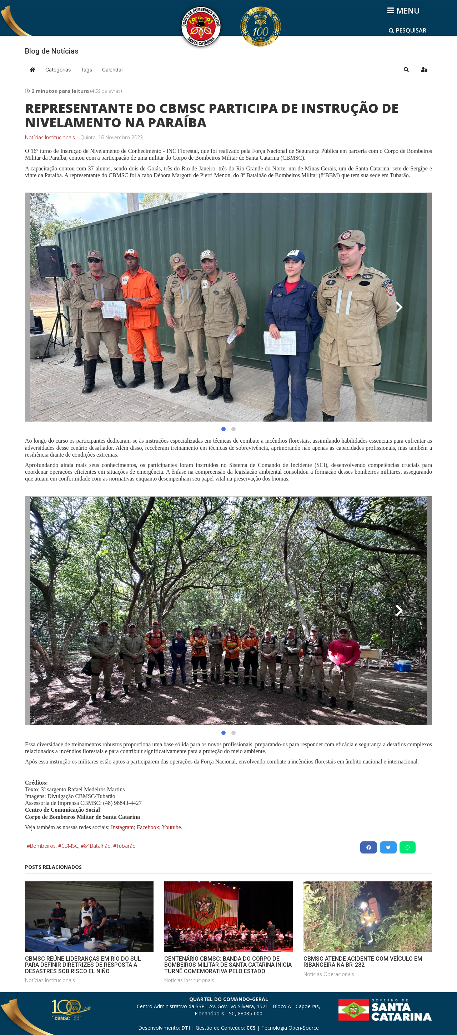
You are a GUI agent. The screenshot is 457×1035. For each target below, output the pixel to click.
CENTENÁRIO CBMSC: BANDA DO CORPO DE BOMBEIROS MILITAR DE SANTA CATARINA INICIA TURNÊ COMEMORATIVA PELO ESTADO (228, 965)
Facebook (148, 827)
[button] (406, 69)
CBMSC (69, 845)
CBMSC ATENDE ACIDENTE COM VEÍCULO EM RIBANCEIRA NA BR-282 (362, 962)
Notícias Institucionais (50, 137)
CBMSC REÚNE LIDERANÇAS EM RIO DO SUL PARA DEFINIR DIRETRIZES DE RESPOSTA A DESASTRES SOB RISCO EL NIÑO (83, 965)
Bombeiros (43, 845)
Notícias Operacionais (328, 974)
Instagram (122, 827)
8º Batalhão (97, 845)
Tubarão (126, 845)
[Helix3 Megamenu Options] (405, 10)
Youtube (171, 827)
